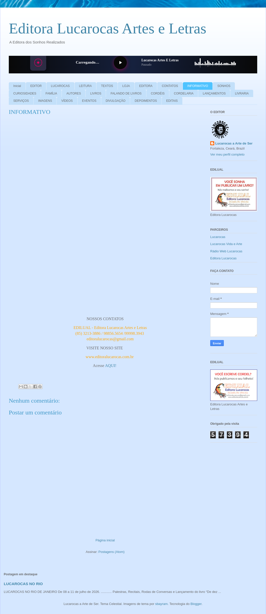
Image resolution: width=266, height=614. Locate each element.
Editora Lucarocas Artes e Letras (107, 28)
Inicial (17, 86)
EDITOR (36, 86)
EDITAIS (172, 101)
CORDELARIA (183, 93)
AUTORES (73, 93)
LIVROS (95, 93)
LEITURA (85, 86)
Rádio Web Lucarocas (226, 251)
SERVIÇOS (21, 101)
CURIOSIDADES (24, 93)
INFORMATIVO (197, 86)
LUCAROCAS (60, 86)
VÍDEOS (67, 101)
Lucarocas (217, 237)
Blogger (195, 604)
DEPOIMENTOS (146, 101)
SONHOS (223, 86)
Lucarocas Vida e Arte (226, 244)
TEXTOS (107, 86)
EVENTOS (89, 101)
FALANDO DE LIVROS (126, 93)
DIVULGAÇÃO (116, 101)
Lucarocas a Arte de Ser (233, 143)
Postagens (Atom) (111, 552)
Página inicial (105, 540)
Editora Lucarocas (223, 258)
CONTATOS (170, 86)
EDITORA (145, 86)
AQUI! (111, 365)
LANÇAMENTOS (214, 93)
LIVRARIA (242, 93)
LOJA (126, 86)
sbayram (161, 604)
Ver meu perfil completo (227, 154)
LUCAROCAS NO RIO (23, 584)
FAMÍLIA (51, 93)
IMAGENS (45, 101)
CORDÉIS (158, 93)
